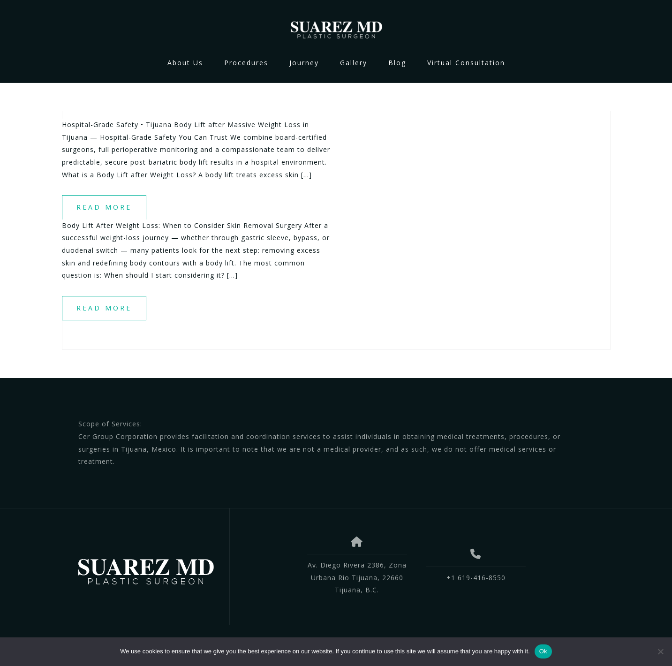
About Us (185, 62)
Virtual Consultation (466, 62)
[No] (660, 651)
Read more (104, 207)
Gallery (353, 62)
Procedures (246, 62)
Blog (397, 62)
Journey (304, 62)
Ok (543, 651)
